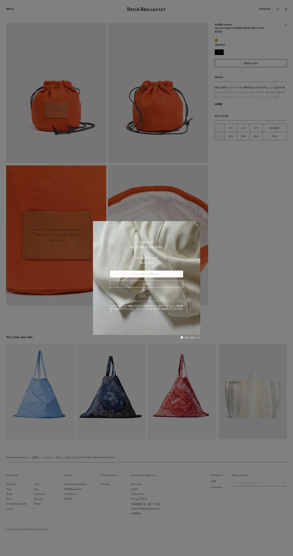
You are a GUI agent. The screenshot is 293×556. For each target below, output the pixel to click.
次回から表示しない (190, 337)
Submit (146, 284)
